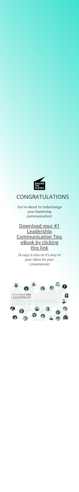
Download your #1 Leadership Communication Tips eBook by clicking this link (39, 236)
